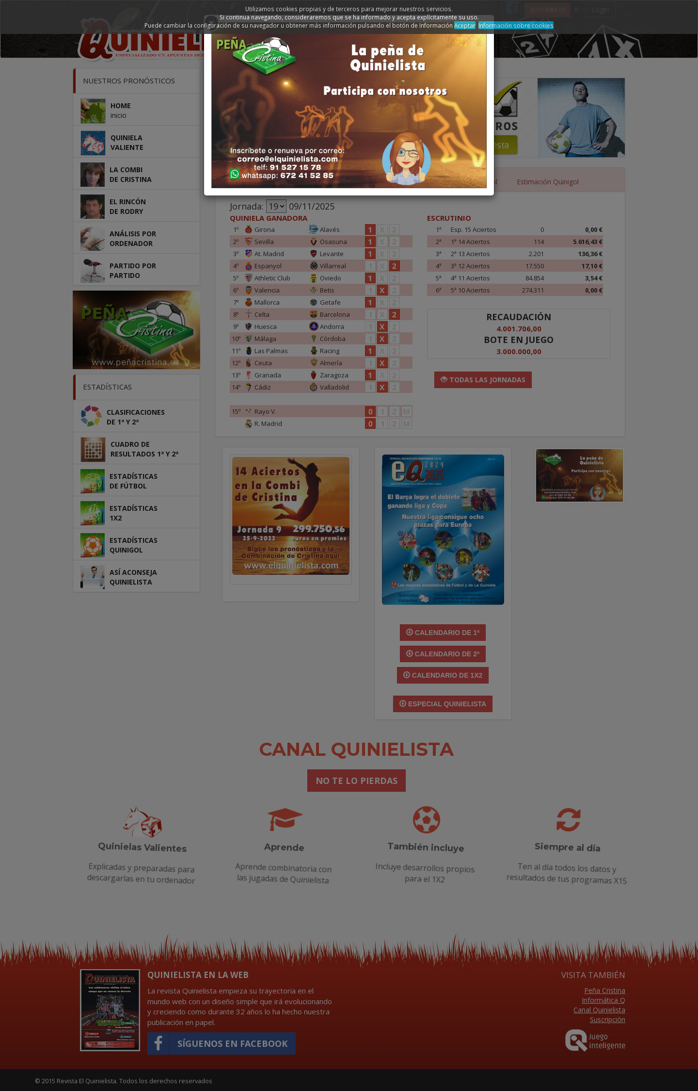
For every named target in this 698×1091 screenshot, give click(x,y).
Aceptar (465, 25)
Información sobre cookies (516, 25)
